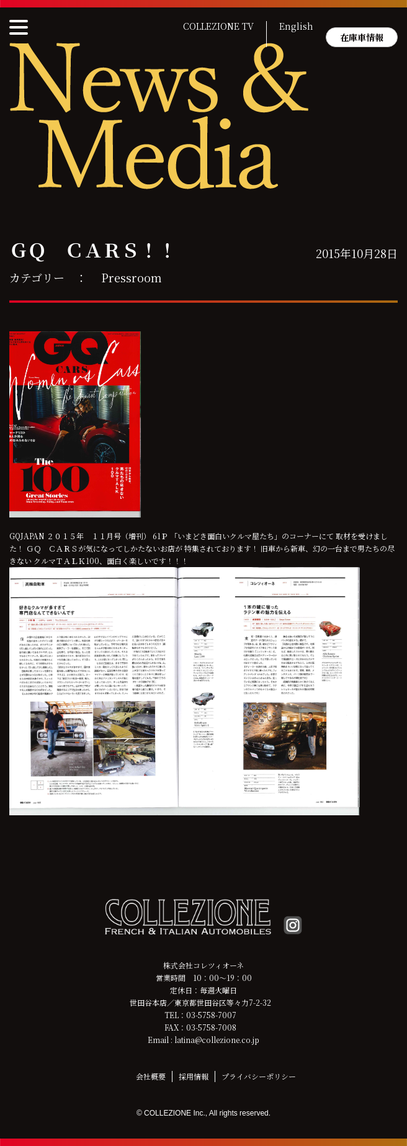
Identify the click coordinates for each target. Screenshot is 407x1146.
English (296, 26)
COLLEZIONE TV (218, 26)
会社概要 (151, 1076)
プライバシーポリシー (258, 1076)
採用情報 (193, 1076)
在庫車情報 (361, 37)
